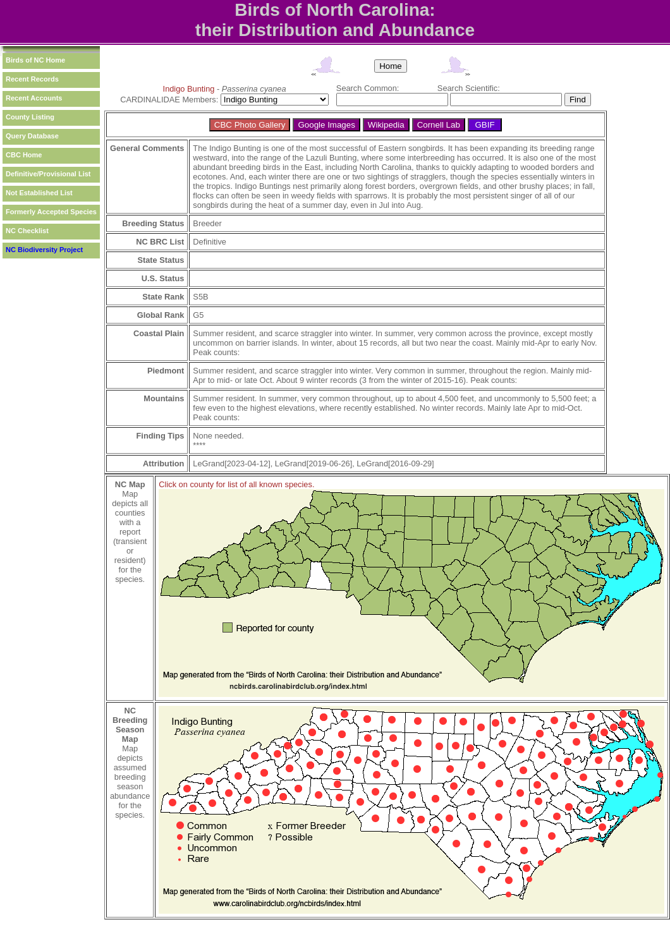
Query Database (32, 136)
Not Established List (39, 193)
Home (390, 66)
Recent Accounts (34, 98)
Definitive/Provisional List (48, 174)
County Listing (30, 117)
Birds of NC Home (35, 60)
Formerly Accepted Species (51, 211)
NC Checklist (27, 230)
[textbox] (392, 99)
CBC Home (24, 155)
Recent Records (32, 79)
